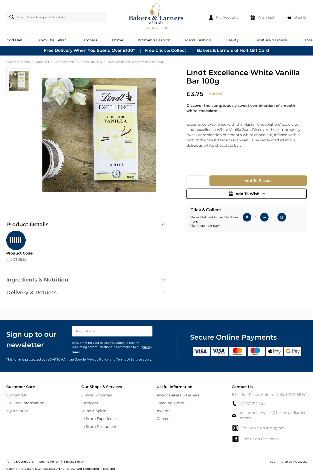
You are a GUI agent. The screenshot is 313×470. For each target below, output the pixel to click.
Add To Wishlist (247, 193)
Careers (163, 418)
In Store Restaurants (99, 426)
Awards (163, 410)
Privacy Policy (74, 461)
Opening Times (171, 403)
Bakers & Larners (18, 62)
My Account (17, 410)
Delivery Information (25, 403)
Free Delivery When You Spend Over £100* (89, 50)
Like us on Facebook (255, 439)
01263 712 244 (248, 403)
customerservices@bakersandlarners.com (269, 415)
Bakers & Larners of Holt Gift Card (233, 50)
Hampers (89, 403)
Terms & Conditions (19, 461)
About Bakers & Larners (178, 395)
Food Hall (42, 62)
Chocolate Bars (91, 62)
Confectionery (65, 62)
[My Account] (223, 17)
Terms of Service (129, 359)
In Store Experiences (99, 418)
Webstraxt (300, 461)
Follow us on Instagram (258, 428)
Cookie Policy (49, 461)
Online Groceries (96, 395)
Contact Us (16, 395)
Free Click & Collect (165, 50)
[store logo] (156, 17)
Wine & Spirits (94, 410)
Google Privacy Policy (92, 359)
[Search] (10, 17)
